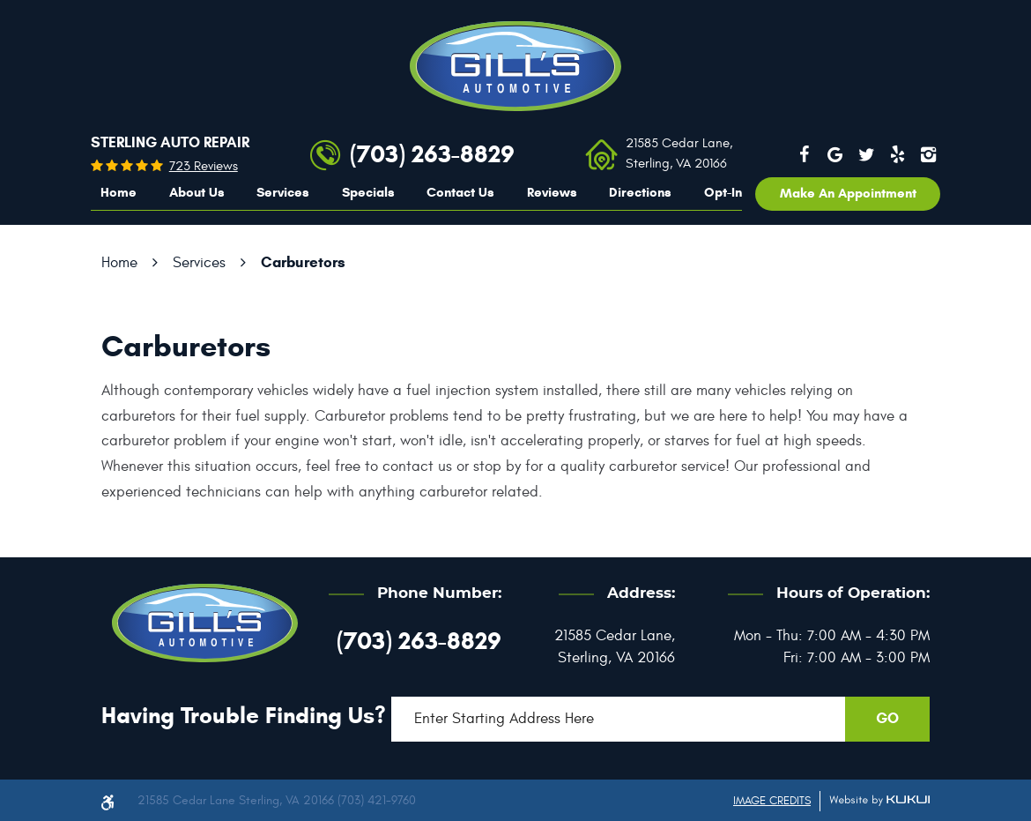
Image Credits (772, 801)
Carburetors (303, 262)
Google (835, 154)
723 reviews (203, 166)
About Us (197, 192)
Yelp (897, 154)
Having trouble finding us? (243, 715)
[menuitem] (118, 193)
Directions (640, 192)
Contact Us (460, 192)
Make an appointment (848, 193)
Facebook (803, 154)
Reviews (552, 192)
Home (118, 192)
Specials (368, 192)
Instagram (928, 154)
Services (282, 192)
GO (887, 718)
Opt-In (723, 192)
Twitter (866, 154)
